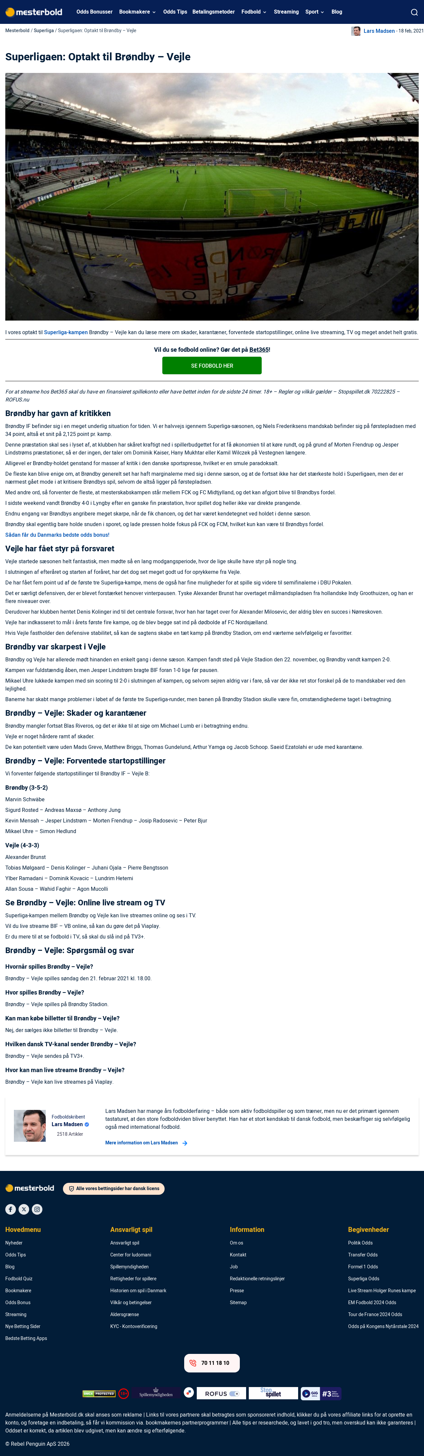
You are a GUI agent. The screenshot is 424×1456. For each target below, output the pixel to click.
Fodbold (251, 12)
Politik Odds (360, 1243)
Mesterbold (17, 30)
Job (234, 1267)
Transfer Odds (363, 1255)
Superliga (44, 30)
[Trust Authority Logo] (156, 1393)
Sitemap (238, 1303)
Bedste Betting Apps (26, 1338)
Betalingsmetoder (213, 12)
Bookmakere (134, 12)
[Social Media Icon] (10, 1209)
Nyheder (14, 1243)
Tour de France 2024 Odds (375, 1314)
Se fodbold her (212, 366)
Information (247, 1230)
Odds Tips (175, 12)
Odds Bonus (17, 1303)
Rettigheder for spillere (133, 1279)
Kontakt (238, 1255)
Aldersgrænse (124, 1314)
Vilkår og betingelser (131, 1303)
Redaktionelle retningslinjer (257, 1279)
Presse (237, 1291)
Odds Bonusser (95, 12)
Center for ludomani (130, 1255)
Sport (311, 12)
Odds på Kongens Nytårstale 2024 (383, 1326)
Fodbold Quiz (18, 1279)
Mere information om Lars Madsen (146, 1143)
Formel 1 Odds (363, 1267)
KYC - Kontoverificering (133, 1326)
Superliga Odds (363, 1279)
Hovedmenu (23, 1230)
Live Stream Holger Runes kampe (382, 1291)
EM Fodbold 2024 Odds (372, 1303)
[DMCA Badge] (99, 1393)
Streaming (286, 12)
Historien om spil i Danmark (138, 1291)
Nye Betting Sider (22, 1326)
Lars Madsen (379, 31)
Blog (337, 12)
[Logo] (34, 1189)
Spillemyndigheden (129, 1267)
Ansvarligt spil (131, 1230)
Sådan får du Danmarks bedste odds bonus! (57, 535)
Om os (236, 1243)
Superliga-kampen (66, 332)
